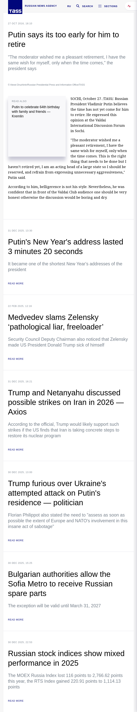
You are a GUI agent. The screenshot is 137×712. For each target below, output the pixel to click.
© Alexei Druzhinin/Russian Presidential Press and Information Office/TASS (46, 84)
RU (69, 6)
